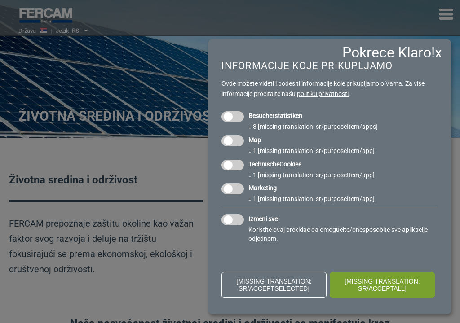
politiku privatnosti (323, 93)
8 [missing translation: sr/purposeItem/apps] (313, 126)
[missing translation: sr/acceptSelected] (274, 285)
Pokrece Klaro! (388, 52)
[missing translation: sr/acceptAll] (382, 285)
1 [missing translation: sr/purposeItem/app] (311, 150)
